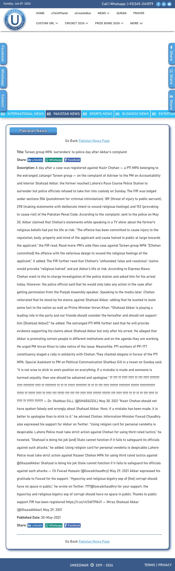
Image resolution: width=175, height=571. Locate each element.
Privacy (165, 565)
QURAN (121, 13)
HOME (40, 13)
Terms (149, 565)
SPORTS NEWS (97, 114)
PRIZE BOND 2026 (109, 23)
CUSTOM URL (47, 23)
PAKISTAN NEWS (63, 114)
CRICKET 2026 (76, 23)
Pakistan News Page (94, 141)
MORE (136, 23)
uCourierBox (83, 13)
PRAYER (138, 13)
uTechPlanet (59, 13)
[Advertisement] (87, 73)
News (104, 13)
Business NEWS (132, 114)
